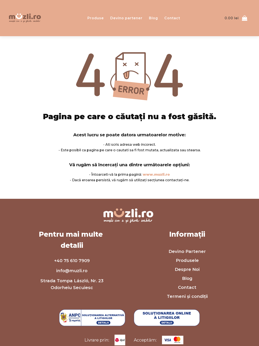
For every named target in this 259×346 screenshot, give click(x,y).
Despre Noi (187, 269)
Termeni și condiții (187, 296)
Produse (95, 18)
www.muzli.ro (156, 174)
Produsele (187, 260)
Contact (172, 18)
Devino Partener (187, 251)
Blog (153, 18)
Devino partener (126, 18)
